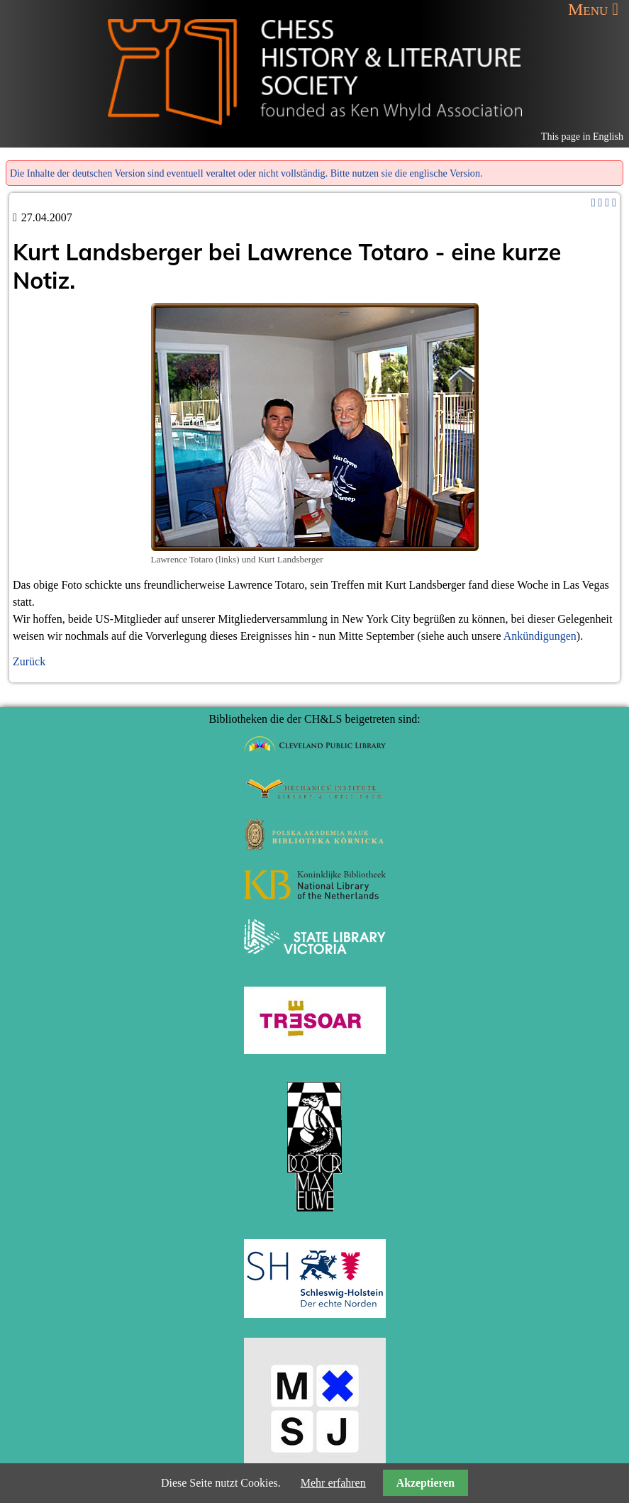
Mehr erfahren (333, 1483)
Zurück (29, 661)
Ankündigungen (540, 636)
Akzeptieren (425, 1483)
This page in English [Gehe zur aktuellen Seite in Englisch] (582, 136)
